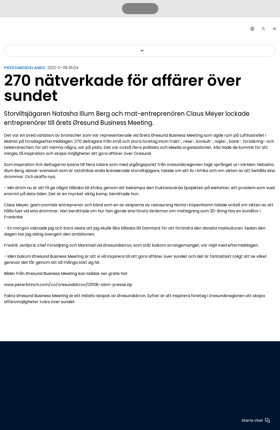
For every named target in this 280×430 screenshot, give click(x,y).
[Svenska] (252, 28)
